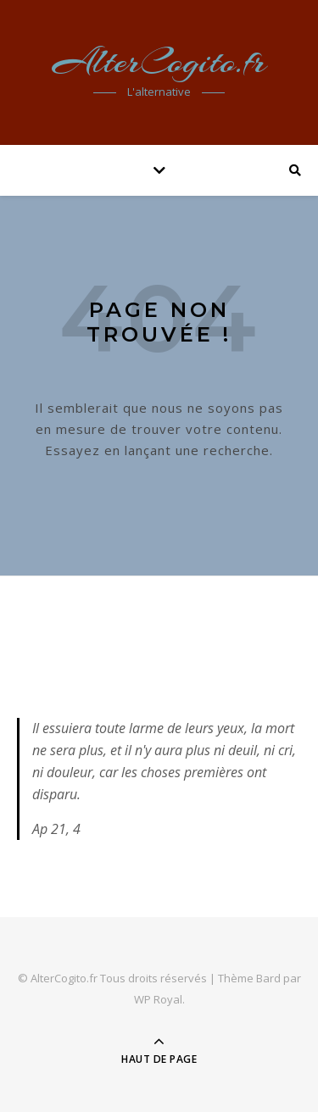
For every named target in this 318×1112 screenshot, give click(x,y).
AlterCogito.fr (159, 61)
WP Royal (158, 999)
